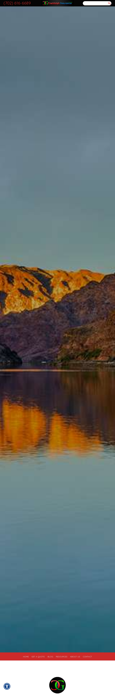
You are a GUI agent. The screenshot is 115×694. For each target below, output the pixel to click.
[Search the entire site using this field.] (95, 3)
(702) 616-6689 (17, 3)
